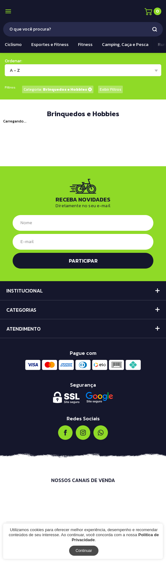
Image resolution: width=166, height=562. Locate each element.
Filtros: (10, 87)
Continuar (83, 550)
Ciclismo (13, 44)
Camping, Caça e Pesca (125, 44)
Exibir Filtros (110, 89)
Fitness (85, 44)
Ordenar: (13, 61)
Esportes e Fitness (49, 44)
